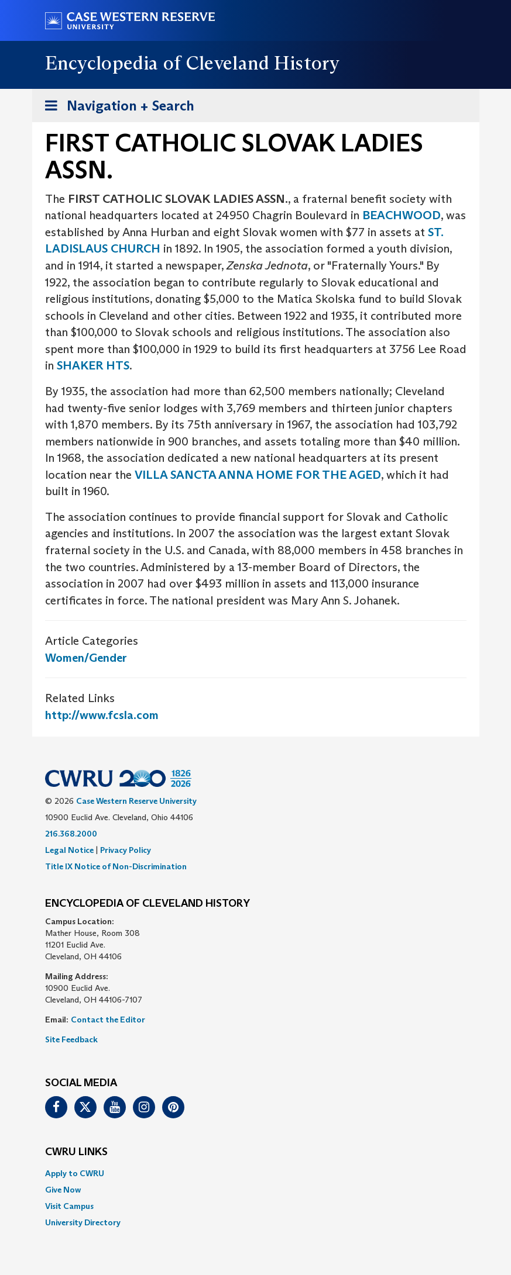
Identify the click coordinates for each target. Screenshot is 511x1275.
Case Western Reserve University (136, 801)
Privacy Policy (125, 850)
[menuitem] (256, 1173)
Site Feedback (71, 1039)
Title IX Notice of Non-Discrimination (116, 866)
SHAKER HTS (93, 365)
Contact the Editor (108, 1019)
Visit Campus (69, 1206)
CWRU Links (76, 1152)
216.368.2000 (71, 833)
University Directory (83, 1222)
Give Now (63, 1189)
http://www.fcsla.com (102, 715)
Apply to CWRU (74, 1173)
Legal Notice (69, 850)
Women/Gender (86, 658)
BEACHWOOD (401, 215)
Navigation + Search (115, 108)
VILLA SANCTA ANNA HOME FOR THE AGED (258, 475)
